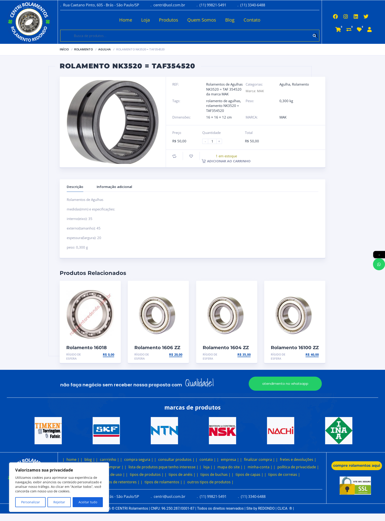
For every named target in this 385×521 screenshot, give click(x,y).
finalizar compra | (259, 459)
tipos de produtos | (147, 474)
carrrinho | (109, 459)
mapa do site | (230, 466)
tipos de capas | (249, 474)
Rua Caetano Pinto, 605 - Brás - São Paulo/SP (101, 4)
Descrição (75, 186)
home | (73, 459)
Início (64, 49)
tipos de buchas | (215, 474)
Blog (212, 20)
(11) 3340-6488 (252, 4)
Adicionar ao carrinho (226, 161)
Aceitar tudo (88, 502)
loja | (207, 466)
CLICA (284, 508)
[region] (59, 487)
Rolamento (83, 49)
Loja (127, 20)
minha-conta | (260, 466)
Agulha (104, 49)
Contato (234, 20)
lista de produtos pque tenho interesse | (163, 466)
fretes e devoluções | (298, 459)
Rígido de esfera (73, 356)
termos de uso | (111, 474)
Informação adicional (114, 186)
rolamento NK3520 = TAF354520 (222, 108)
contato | (208, 459)
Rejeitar (59, 502)
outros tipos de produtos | (210, 481)
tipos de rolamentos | (163, 481)
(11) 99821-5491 (213, 4)
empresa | (230, 459)
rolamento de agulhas (223, 101)
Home (107, 20)
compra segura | (138, 459)
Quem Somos (184, 20)
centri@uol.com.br (169, 4)
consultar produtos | (176, 459)
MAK (282, 117)
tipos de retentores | (122, 481)
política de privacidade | (298, 466)
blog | (89, 459)
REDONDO (266, 508)
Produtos (150, 20)
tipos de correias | (284, 474)
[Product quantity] (214, 141)
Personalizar (30, 502)
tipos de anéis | (182, 474)
